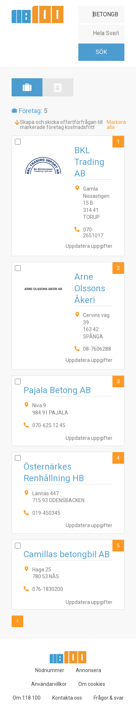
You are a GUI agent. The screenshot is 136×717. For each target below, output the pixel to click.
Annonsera (88, 670)
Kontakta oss (67, 698)
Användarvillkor (49, 684)
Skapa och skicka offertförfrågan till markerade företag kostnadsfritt (61, 124)
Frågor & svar (109, 698)
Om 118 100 (27, 698)
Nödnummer (49, 670)
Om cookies (91, 684)
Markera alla (116, 124)
